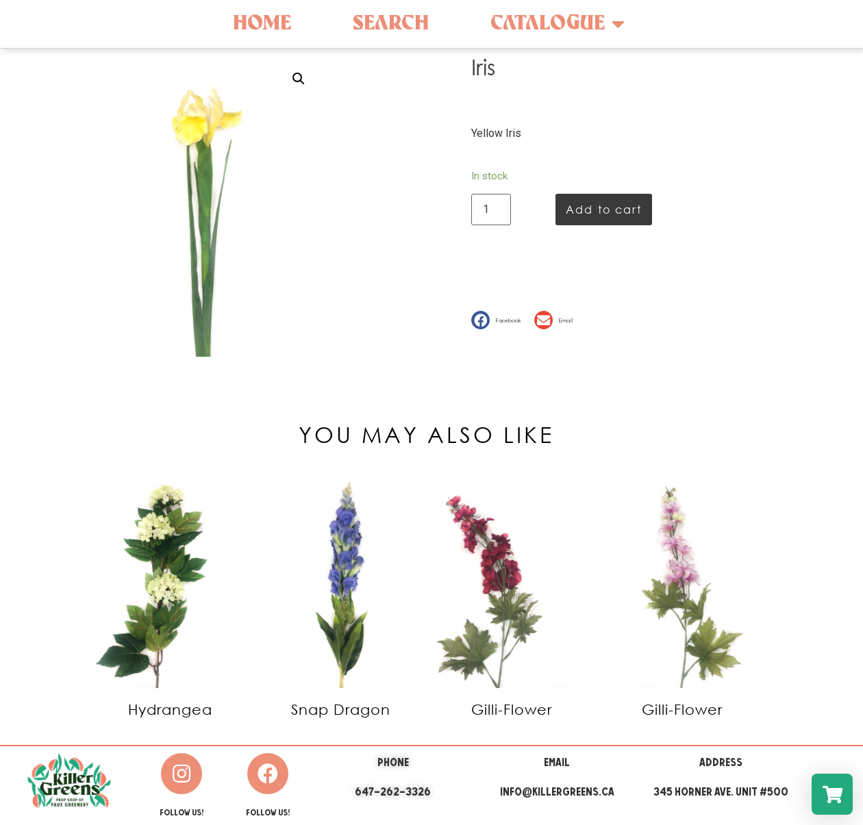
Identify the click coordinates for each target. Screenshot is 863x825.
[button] (499, 320)
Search (391, 24)
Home (262, 24)
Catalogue (557, 24)
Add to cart (604, 209)
